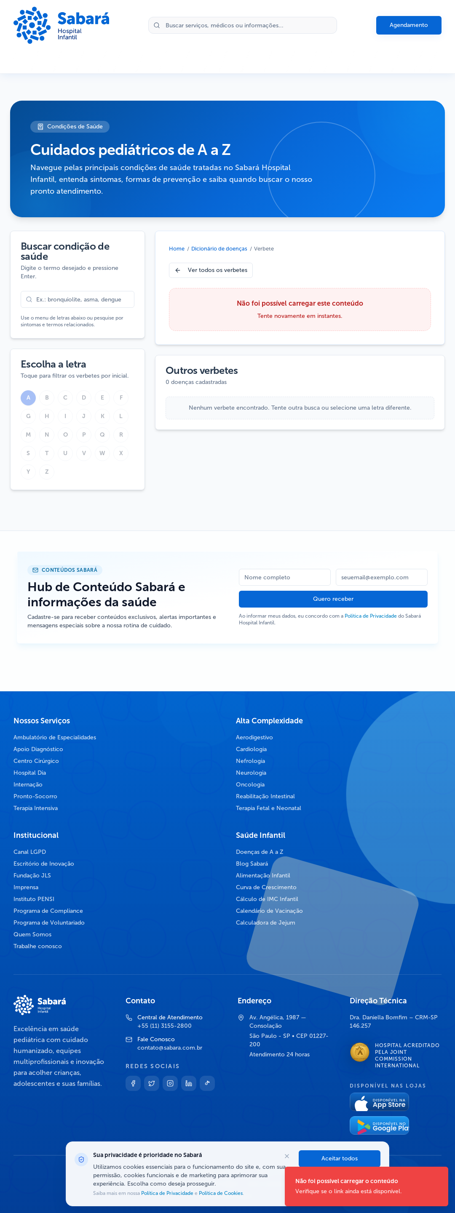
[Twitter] (151, 1083)
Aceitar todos (339, 1158)
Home (177, 248)
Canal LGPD (29, 852)
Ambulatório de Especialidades (54, 737)
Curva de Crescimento (266, 887)
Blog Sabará (252, 863)
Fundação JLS (32, 875)
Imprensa (25, 887)
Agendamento (409, 25)
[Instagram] (170, 1083)
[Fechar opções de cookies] (287, 1156)
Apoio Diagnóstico (38, 749)
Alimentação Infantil (263, 875)
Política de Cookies (220, 1193)
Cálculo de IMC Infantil (267, 899)
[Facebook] (133, 1083)
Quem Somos (32, 934)
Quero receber (333, 599)
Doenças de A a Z (260, 852)
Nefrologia (250, 761)
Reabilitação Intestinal (265, 796)
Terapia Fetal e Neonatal (268, 808)
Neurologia (251, 772)
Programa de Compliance (48, 910)
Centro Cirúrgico (36, 761)
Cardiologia (251, 749)
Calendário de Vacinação (269, 910)
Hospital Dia (29, 772)
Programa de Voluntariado (49, 922)
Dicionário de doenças (219, 248)
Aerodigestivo (254, 737)
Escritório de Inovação (43, 863)
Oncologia (250, 784)
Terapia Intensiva (35, 808)
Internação (28, 784)
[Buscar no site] (242, 25)
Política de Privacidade (371, 616)
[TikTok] (207, 1083)
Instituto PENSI (33, 899)
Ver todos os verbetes (210, 270)
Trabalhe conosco (37, 946)
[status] (366, 1186)
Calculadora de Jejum (265, 922)
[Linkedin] (188, 1083)
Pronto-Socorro (35, 796)
